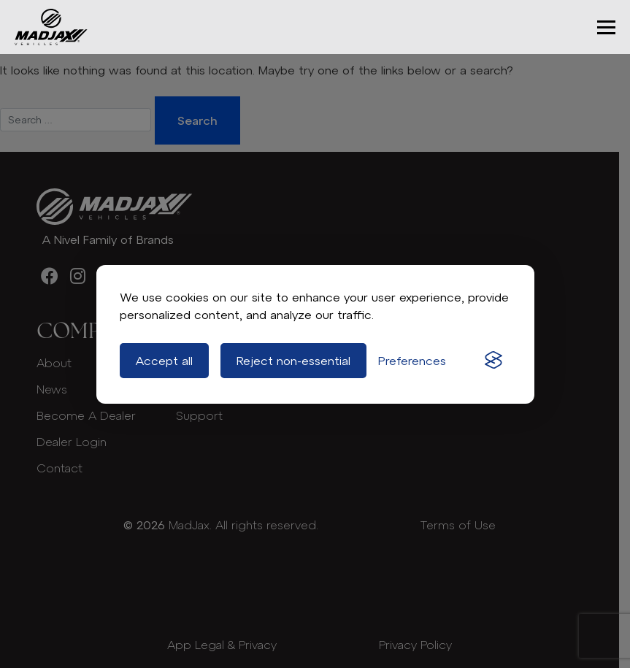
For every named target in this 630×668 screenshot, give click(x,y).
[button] (606, 27)
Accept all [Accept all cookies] (164, 360)
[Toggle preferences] (412, 360)
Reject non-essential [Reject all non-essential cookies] (293, 360)
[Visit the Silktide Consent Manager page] (493, 360)
